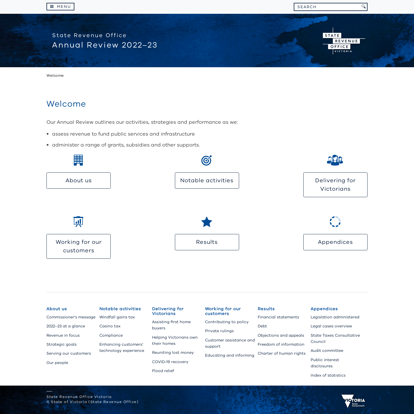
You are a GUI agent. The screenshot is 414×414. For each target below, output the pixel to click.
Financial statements (278, 317)
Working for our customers (79, 246)
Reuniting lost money (173, 352)
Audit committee (327, 350)
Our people (57, 362)
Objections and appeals (281, 335)
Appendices (335, 242)
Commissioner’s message (70, 317)
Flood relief (163, 371)
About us (79, 180)
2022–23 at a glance (65, 326)
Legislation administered (335, 317)
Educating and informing (229, 355)
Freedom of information (281, 344)
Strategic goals (61, 344)
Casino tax (110, 326)
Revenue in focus (63, 335)
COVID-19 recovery (170, 361)
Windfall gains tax (117, 317)
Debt (262, 326)
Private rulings (219, 331)
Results (207, 242)
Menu (64, 6)
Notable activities (206, 180)
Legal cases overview (331, 326)
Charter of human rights (282, 353)
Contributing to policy (227, 322)
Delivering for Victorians (335, 185)
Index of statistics (328, 375)
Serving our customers (68, 353)
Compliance (111, 335)
